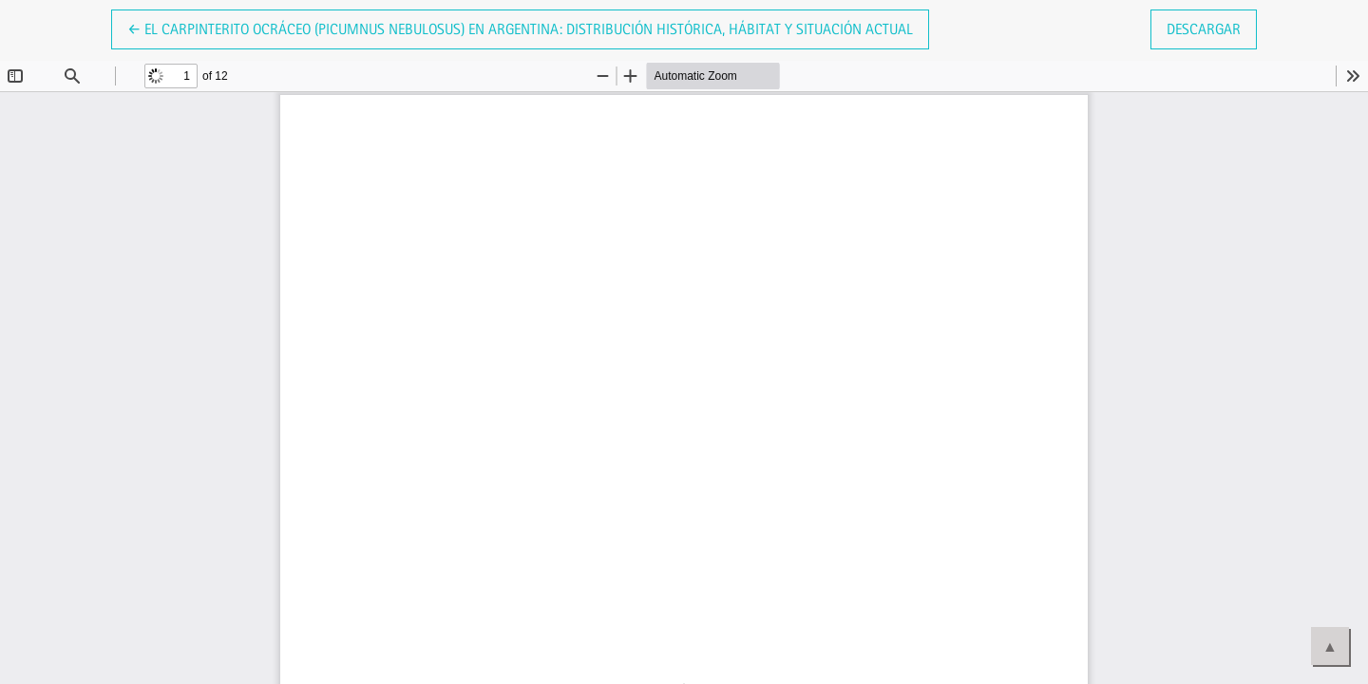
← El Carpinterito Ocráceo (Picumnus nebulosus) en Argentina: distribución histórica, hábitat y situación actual (520, 27)
